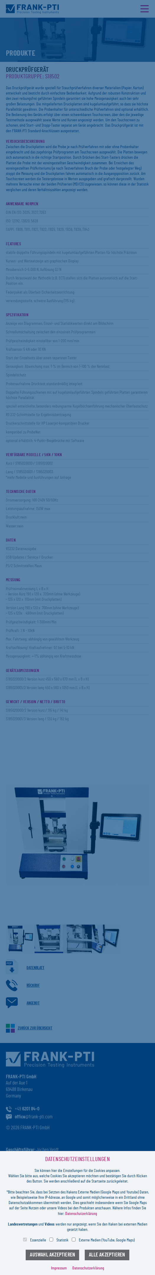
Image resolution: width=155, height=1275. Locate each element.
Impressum (59, 1268)
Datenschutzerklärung (81, 1214)
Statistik (62, 1240)
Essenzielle (38, 1240)
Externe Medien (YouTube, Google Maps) (107, 1240)
